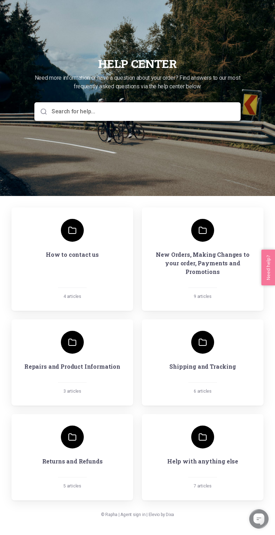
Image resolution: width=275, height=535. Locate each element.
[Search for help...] (142, 112)
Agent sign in (132, 514)
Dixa (170, 514)
